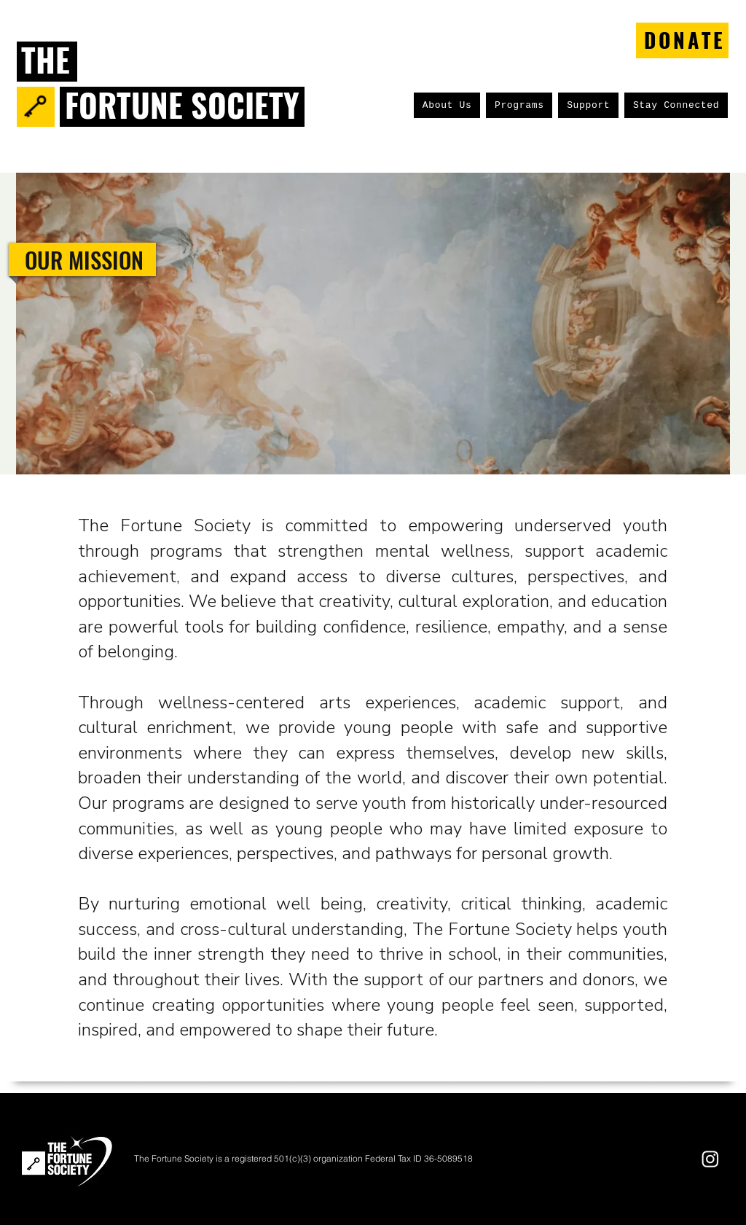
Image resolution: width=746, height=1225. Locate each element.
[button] (447, 105)
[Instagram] (710, 1159)
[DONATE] (682, 40)
